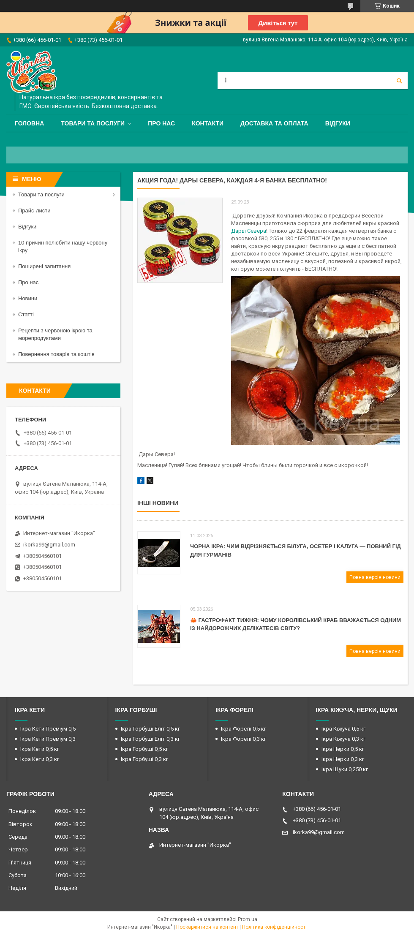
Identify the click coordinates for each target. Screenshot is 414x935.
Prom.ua (247, 919)
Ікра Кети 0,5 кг (39, 749)
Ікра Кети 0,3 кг (39, 759)
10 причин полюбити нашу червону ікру (62, 246)
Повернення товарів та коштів (56, 354)
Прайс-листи (34, 210)
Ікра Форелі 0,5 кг (243, 729)
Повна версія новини (374, 577)
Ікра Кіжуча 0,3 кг (343, 739)
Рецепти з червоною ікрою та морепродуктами (55, 334)
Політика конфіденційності (274, 927)
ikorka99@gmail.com (49, 544)
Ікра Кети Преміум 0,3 (48, 739)
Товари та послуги (93, 123)
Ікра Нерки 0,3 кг (342, 759)
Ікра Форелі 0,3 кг (243, 739)
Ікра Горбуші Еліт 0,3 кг (150, 739)
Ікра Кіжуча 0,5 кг (343, 729)
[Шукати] (399, 80)
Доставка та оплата (274, 123)
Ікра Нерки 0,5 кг (342, 749)
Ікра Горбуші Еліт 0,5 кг (150, 729)
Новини (27, 298)
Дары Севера (248, 231)
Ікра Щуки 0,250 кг (344, 769)
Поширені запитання (44, 266)
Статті (26, 314)
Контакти (207, 123)
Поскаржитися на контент (207, 927)
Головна (29, 123)
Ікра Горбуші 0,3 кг (144, 759)
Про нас (161, 123)
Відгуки (337, 123)
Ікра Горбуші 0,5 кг (144, 749)
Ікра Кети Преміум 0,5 (48, 729)
